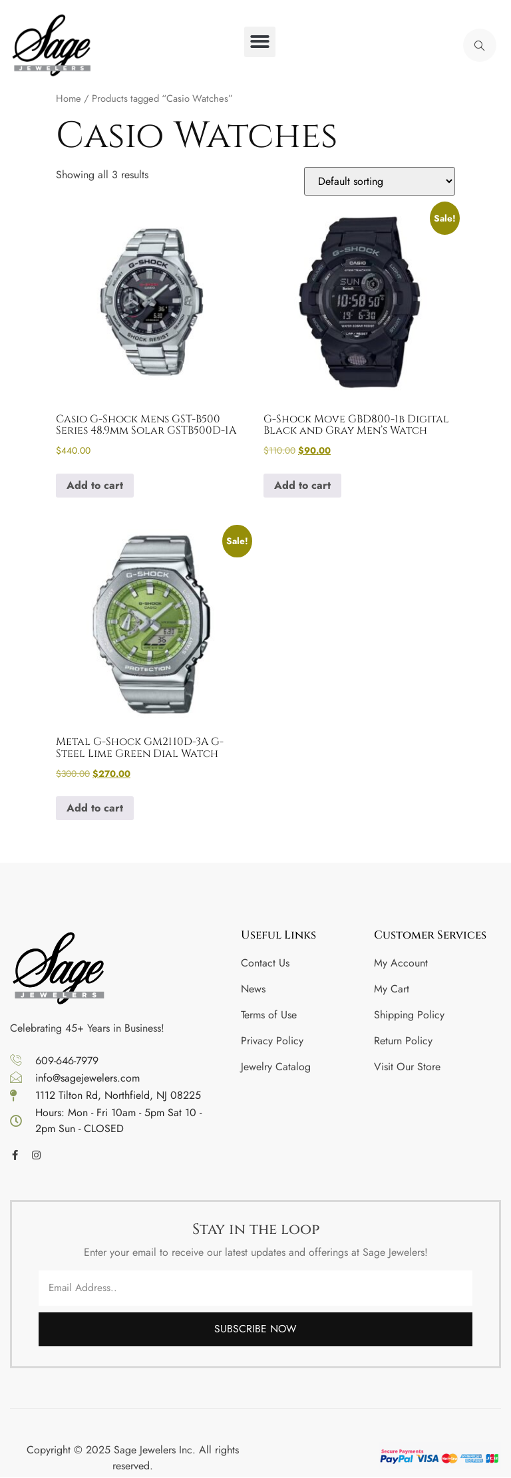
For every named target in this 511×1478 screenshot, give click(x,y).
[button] (259, 42)
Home (68, 98)
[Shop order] (379, 181)
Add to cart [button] (95, 485)
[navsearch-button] (479, 45)
